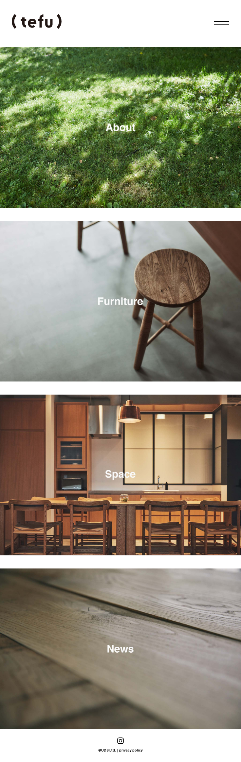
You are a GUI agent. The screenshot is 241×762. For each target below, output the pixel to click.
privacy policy (131, 750)
